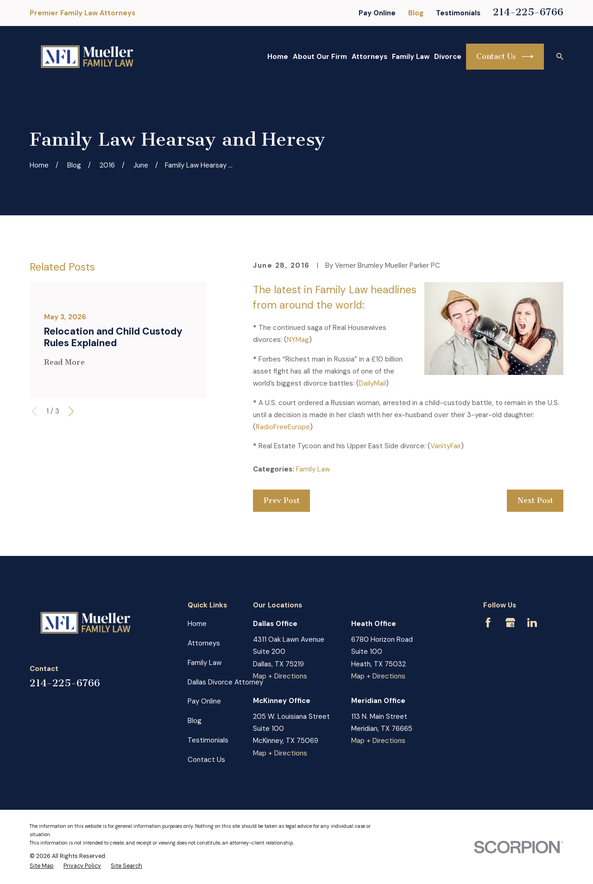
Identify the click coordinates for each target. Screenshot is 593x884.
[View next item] (71, 411)
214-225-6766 (528, 12)
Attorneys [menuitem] (369, 56)
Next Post (535, 500)
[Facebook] (488, 622)
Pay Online (377, 13)
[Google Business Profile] (510, 622)
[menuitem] (42, 866)
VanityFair (445, 446)
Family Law (313, 469)
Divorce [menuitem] (447, 56)
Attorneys (204, 643)
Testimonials (458, 13)
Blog (415, 13)
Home (197, 623)
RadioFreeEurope (283, 427)
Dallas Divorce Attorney (225, 682)
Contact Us (505, 57)
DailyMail (372, 383)
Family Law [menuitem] (410, 56)
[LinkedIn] (532, 622)
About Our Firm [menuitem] (320, 56)
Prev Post (282, 500)
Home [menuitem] (277, 56)
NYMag (298, 339)
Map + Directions (280, 676)
